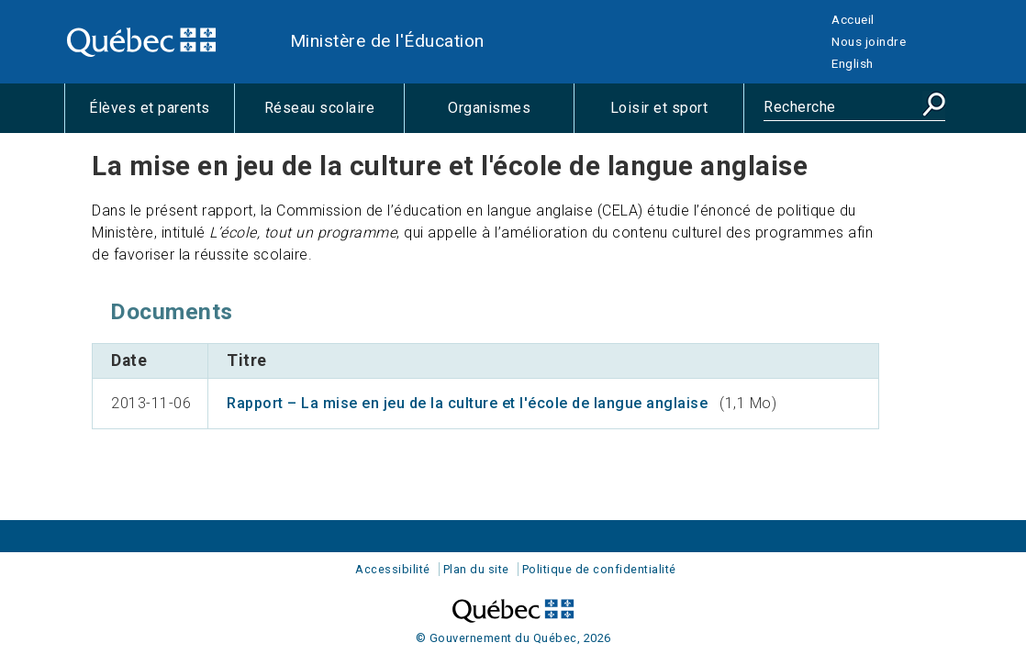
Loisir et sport (676, 115)
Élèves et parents (161, 115)
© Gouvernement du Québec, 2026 (513, 638)
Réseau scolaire (334, 115)
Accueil (853, 19)
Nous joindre (868, 41)
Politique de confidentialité (599, 569)
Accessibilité (392, 569)
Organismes (511, 115)
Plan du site (476, 569)
